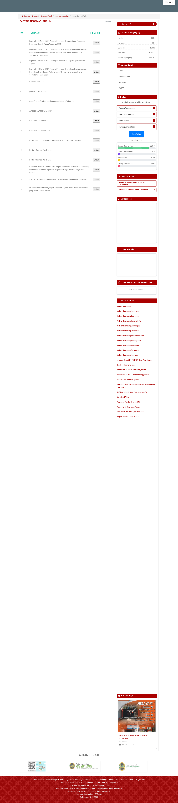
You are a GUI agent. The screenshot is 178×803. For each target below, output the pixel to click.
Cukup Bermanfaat (126, 114)
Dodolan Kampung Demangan (128, 326)
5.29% (153, 158)
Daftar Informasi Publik (79, 16)
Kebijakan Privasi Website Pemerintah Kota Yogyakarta (89, 791)
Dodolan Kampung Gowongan (128, 316)
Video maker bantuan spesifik (128, 380)
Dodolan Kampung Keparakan (128, 311)
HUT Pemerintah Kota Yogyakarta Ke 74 (132, 392)
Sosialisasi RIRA (123, 397)
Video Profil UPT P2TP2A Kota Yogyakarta (133, 375)
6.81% (153, 152)
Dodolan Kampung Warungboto (129, 340)
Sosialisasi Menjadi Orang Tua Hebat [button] (137, 189)
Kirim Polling (136, 134)
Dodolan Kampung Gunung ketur (129, 321)
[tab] (137, 183)
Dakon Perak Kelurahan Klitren (128, 407)
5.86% (153, 164)
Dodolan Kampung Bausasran (128, 331)
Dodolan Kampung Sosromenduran (130, 336)
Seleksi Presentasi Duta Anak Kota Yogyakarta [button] (137, 183)
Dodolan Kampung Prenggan (128, 345)
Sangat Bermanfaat (127, 108)
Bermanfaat (124, 121)
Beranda (25, 16)
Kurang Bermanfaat (127, 127)
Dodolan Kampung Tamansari (128, 350)
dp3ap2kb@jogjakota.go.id (100, 785)
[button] (120, 724)
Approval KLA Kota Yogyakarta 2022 (130, 412)
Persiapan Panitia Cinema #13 (128, 402)
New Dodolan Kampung (126, 365)
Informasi (35, 16)
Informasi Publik (46, 16)
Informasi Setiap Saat (62, 16)
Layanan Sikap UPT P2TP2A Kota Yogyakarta (134, 360)
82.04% (153, 146)
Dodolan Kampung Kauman (127, 355)
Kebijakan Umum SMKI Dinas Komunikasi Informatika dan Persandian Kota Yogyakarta (89, 788)
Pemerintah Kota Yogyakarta (133, 780)
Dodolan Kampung (124, 306)
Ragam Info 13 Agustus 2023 (128, 417)
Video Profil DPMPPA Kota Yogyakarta (131, 370)
